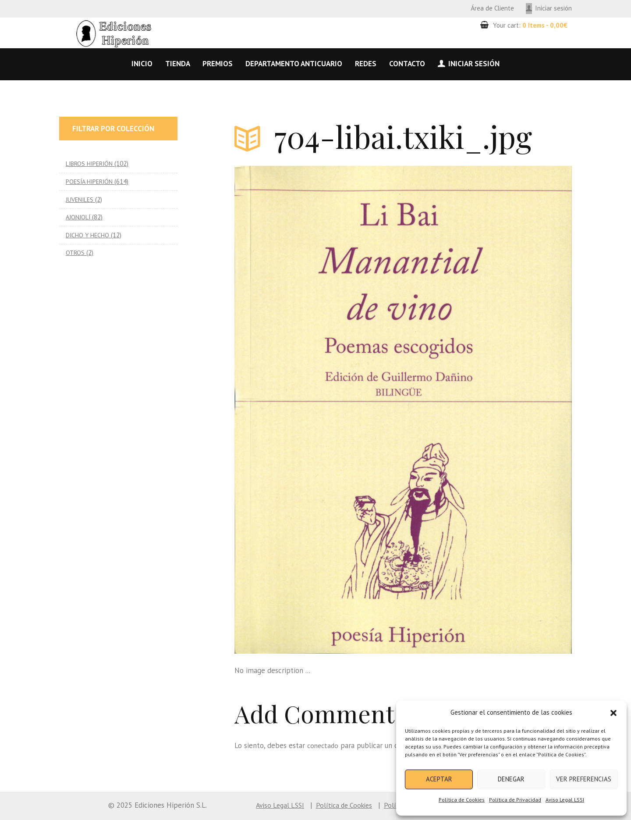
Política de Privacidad (515, 799)
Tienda (177, 63)
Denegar (511, 779)
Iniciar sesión (553, 8)
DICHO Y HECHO (88, 235)
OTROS (75, 252)
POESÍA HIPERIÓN (91, 181)
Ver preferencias (583, 779)
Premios (217, 63)
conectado (323, 745)
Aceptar (439, 779)
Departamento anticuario (293, 63)
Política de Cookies (462, 799)
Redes (365, 63)
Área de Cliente (492, 8)
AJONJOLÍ (78, 217)
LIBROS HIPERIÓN (90, 163)
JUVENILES (80, 199)
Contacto (407, 63)
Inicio (141, 63)
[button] (613, 713)
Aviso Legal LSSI (565, 799)
